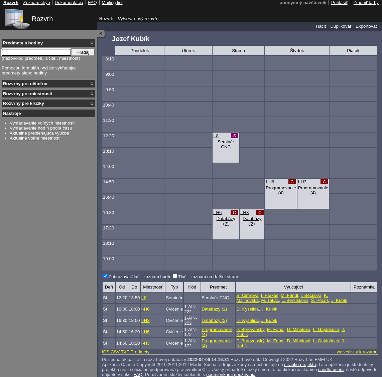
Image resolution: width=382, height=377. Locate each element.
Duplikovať (341, 26)
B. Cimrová (247, 295)
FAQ (92, 2)
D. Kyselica (247, 309)
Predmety (139, 351)
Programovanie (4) (281, 190)
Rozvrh (42, 18)
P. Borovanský (250, 329)
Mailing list (112, 2)
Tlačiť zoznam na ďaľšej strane (208, 276)
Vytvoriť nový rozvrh (137, 18)
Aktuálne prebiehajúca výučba (39, 133)
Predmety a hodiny (23, 42)
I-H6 (270, 181)
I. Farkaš (269, 295)
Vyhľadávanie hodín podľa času (41, 128)
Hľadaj (83, 52)
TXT (125, 351)
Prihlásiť (339, 2)
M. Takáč (270, 300)
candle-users (331, 369)
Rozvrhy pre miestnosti (27, 93)
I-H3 (302, 181)
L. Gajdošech (326, 329)
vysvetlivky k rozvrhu (357, 351)
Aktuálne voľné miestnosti (35, 138)
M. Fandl (289, 295)
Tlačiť (320, 26)
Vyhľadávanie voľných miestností (42, 123)
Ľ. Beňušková (294, 300)
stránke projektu (300, 364)
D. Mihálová (298, 329)
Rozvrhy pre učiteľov (25, 83)
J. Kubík (339, 300)
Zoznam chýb (36, 2)
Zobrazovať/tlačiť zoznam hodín (140, 276)
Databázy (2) (226, 221)
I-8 (216, 135)
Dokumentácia (69, 2)
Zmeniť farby (366, 2)
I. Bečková (310, 295)
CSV (115, 351)
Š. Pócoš (320, 300)
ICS (105, 351)
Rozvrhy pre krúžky (23, 103)
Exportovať (366, 26)
